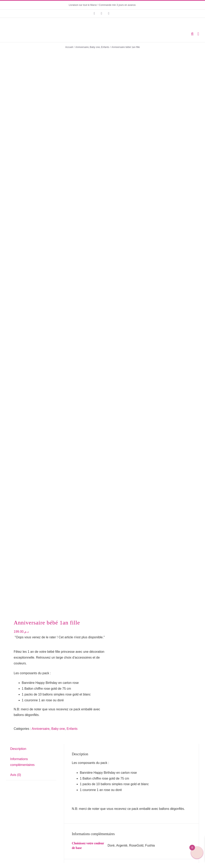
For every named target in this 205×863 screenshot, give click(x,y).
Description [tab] (18, 239)
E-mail (78, 468)
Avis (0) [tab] (15, 265)
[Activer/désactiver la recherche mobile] (192, 34)
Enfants (72, 219)
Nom (76, 449)
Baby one (58, 219)
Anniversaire (40, 219)
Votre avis (80, 409)
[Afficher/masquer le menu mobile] (198, 34)
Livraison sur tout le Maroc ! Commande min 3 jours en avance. (102, 5)
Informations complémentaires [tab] (22, 252)
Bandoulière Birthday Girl (152, 732)
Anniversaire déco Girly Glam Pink (53, 683)
